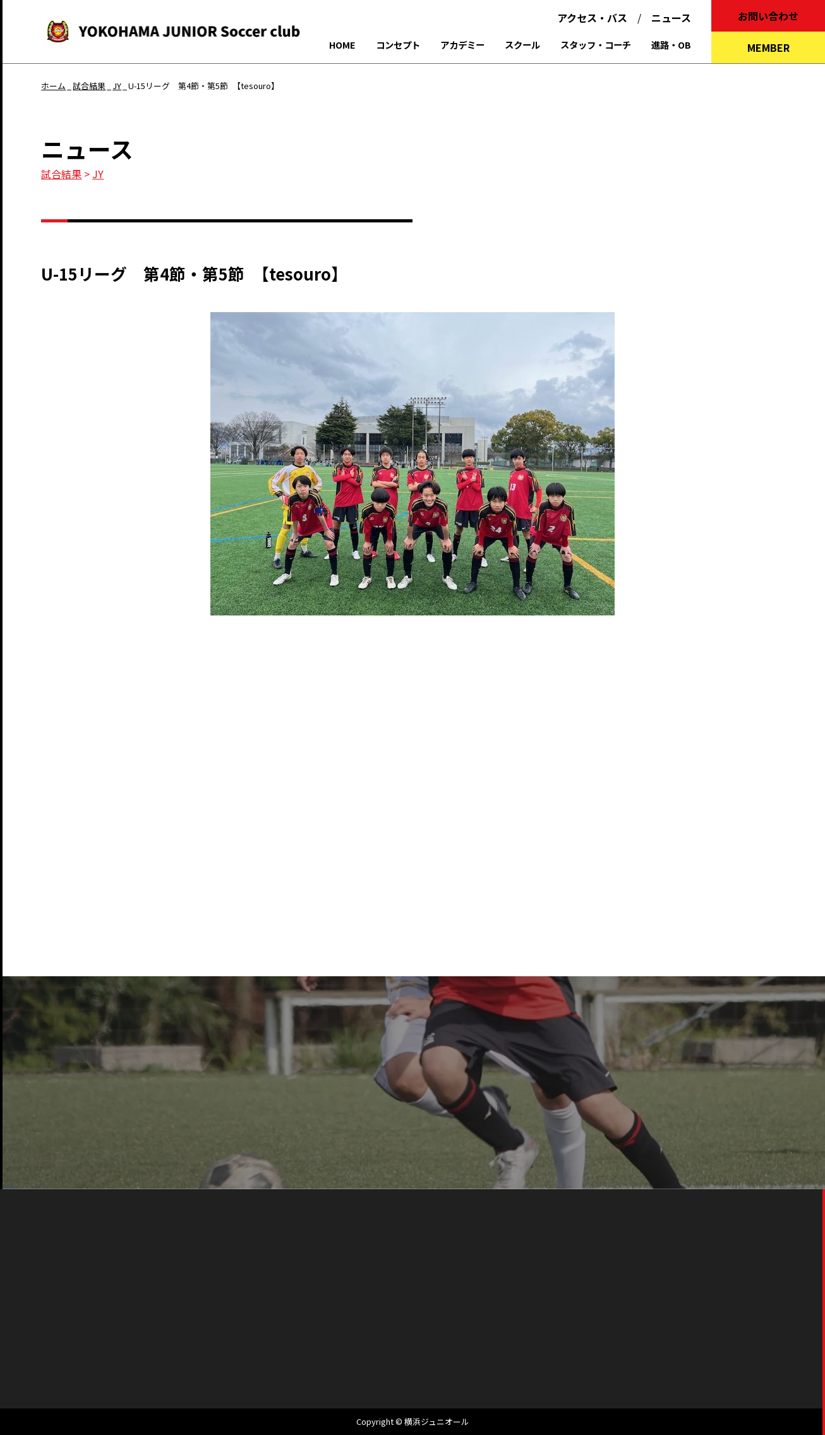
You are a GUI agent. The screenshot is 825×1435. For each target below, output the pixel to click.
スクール (522, 44)
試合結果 (61, 173)
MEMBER (768, 47)
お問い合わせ (768, 15)
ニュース (671, 17)
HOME (342, 44)
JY (98, 173)
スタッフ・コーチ (595, 44)
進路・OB (671, 44)
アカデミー (462, 44)
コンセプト (398, 44)
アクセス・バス (592, 17)
